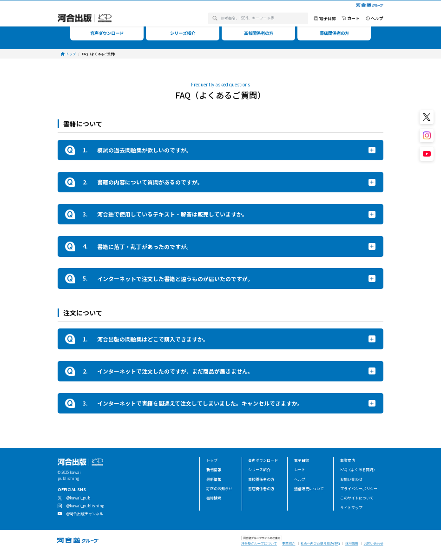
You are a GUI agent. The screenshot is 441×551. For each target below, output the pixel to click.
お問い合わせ (351, 479)
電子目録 (301, 460)
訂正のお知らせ (219, 488)
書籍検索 (213, 497)
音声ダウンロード (263, 460)
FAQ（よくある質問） (358, 469)
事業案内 (347, 460)
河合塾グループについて (259, 543)
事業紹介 (288, 543)
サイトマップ (351, 507)
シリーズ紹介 (259, 469)
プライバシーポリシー (358, 488)
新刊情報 (213, 469)
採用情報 (351, 543)
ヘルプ (299, 479)
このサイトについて (357, 497)
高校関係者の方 (261, 479)
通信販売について (309, 488)
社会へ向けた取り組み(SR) (320, 543)
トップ (211, 460)
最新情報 (213, 479)
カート (299, 469)
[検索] (214, 18)
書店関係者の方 (261, 488)
